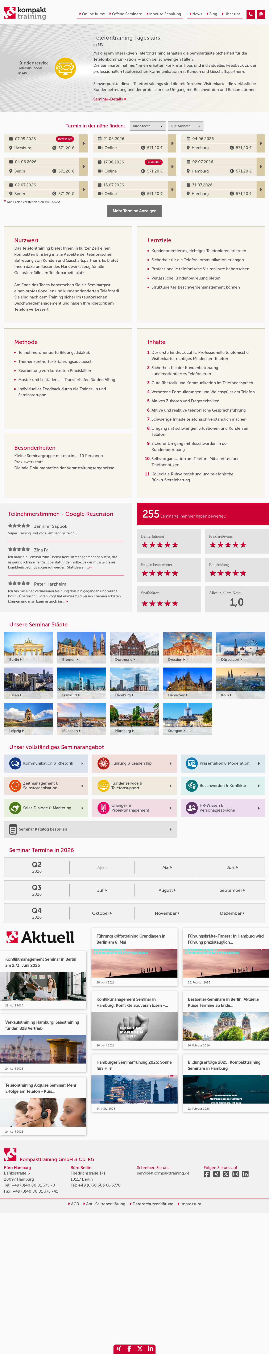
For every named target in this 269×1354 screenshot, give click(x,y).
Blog (211, 14)
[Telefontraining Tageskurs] (251, 14)
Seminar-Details (109, 99)
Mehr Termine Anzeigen (134, 211)
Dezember (232, 913)
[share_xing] (118, 1349)
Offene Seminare (125, 14)
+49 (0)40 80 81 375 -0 (33, 1185)
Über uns (231, 14)
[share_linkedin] (150, 1349)
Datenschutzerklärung (151, 1203)
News (195, 14)
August (167, 890)
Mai (167, 867)
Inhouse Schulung (163, 14)
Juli (102, 890)
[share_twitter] (139, 1349)
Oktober (102, 913)
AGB (73, 1203)
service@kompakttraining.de (163, 1173)
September (232, 890)
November (167, 913)
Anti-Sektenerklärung (104, 1203)
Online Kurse (92, 14)
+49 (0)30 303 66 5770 (99, 1185)
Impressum (189, 1203)
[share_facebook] (129, 1349)
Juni (232, 867)
